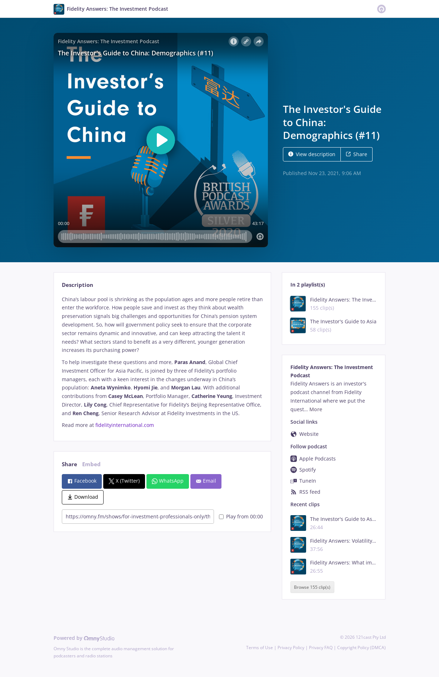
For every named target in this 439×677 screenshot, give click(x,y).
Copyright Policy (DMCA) (361, 647)
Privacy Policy (291, 647)
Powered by (84, 637)
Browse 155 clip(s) (312, 587)
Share (356, 154)
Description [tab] (77, 285)
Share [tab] (69, 464)
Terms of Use (259, 647)
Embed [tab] (91, 464)
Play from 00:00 (241, 516)
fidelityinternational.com (124, 425)
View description (311, 154)
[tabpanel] (162, 362)
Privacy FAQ (321, 647)
